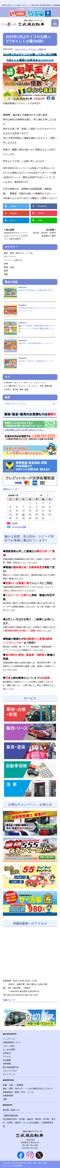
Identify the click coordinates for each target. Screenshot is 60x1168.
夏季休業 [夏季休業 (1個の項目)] (48, 386)
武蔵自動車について (12, 1042)
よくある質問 (9, 1049)
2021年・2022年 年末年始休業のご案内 (44, 234)
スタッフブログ (10, 1071)
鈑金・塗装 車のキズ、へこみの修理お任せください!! (27, 1088)
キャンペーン (21, 49)
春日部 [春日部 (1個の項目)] (15, 389)
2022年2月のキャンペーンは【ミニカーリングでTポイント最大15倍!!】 (16, 236)
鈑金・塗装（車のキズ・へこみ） (19, 253)
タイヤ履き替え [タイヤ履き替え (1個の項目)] (10, 386)
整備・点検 (9, 267)
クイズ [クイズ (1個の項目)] (36, 383)
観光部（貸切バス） (12, 1110)
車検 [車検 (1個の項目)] (26, 389)
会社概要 (7, 1060)
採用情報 (7, 1063)
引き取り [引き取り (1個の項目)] (7, 389)
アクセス (7, 1056)
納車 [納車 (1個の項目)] (21, 389)
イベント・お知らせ (37, 49)
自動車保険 (8, 1095)
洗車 (6, 263)
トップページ (9, 1039)
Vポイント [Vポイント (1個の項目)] (28, 383)
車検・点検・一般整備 (13, 1085)
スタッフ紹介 (9, 1046)
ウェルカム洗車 (19, 527)
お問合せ (7, 1053)
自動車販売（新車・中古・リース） (19, 1092)
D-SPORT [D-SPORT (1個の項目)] (8, 383)
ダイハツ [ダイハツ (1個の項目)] (22, 386)
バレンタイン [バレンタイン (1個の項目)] (32, 386)
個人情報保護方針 (11, 1067)
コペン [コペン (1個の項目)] (43, 383)
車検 (6, 274)
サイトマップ (9, 1074)
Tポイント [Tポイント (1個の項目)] (18, 383)
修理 (6, 270)
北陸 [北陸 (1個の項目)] (41, 386)
